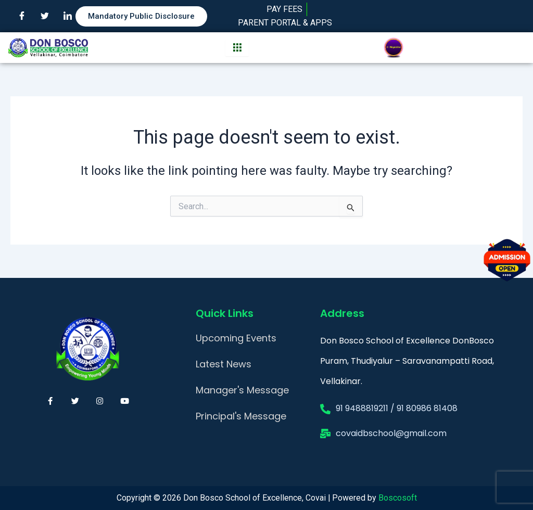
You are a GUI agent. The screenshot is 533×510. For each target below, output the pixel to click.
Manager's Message (242, 390)
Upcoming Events (236, 338)
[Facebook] (22, 16)
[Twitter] (45, 16)
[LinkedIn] (67, 16)
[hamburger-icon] (237, 48)
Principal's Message (241, 416)
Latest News (223, 364)
